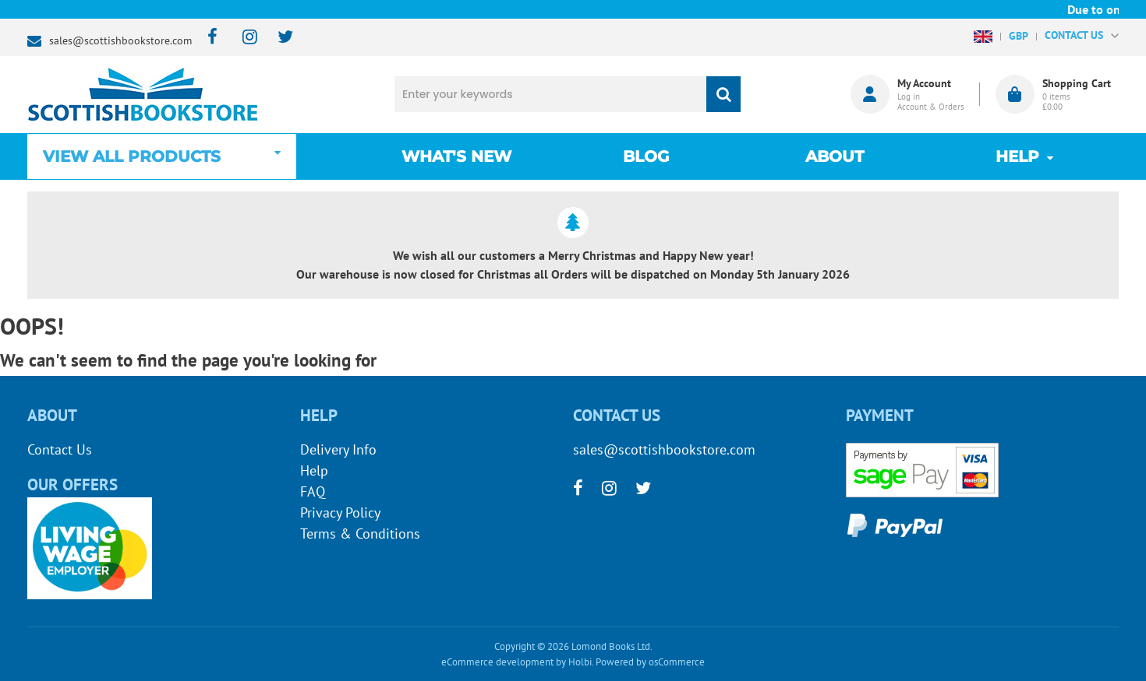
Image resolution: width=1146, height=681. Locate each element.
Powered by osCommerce (650, 662)
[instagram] (243, 37)
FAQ (312, 491)
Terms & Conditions (360, 533)
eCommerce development (497, 662)
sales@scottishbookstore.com (120, 40)
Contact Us (59, 449)
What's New (456, 156)
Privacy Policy (340, 512)
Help (314, 470)
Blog (646, 156)
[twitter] (278, 37)
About (834, 156)
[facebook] (208, 37)
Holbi (580, 662)
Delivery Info (338, 449)
